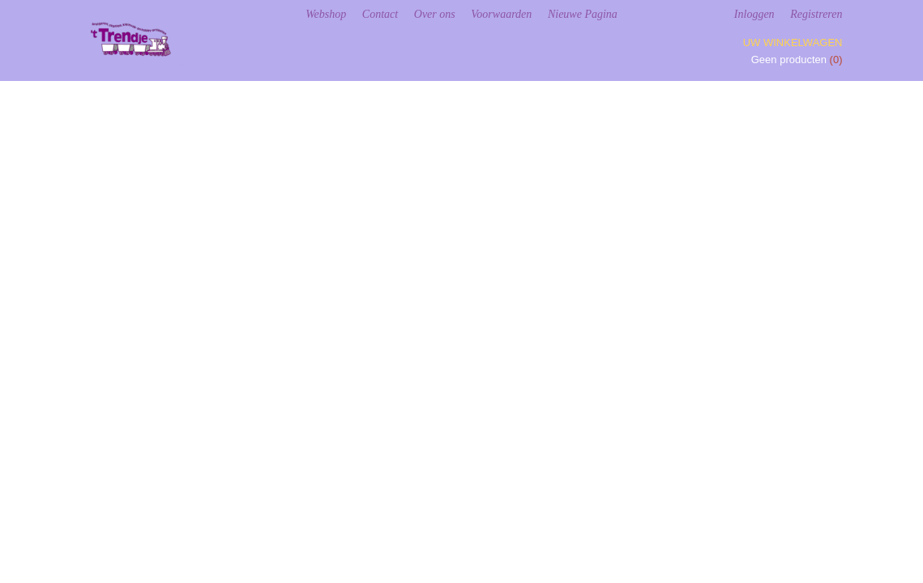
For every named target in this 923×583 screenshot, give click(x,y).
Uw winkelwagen (793, 42)
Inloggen (754, 14)
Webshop (326, 14)
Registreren (816, 14)
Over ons (434, 14)
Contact (380, 14)
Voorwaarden (501, 14)
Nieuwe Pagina (582, 14)
